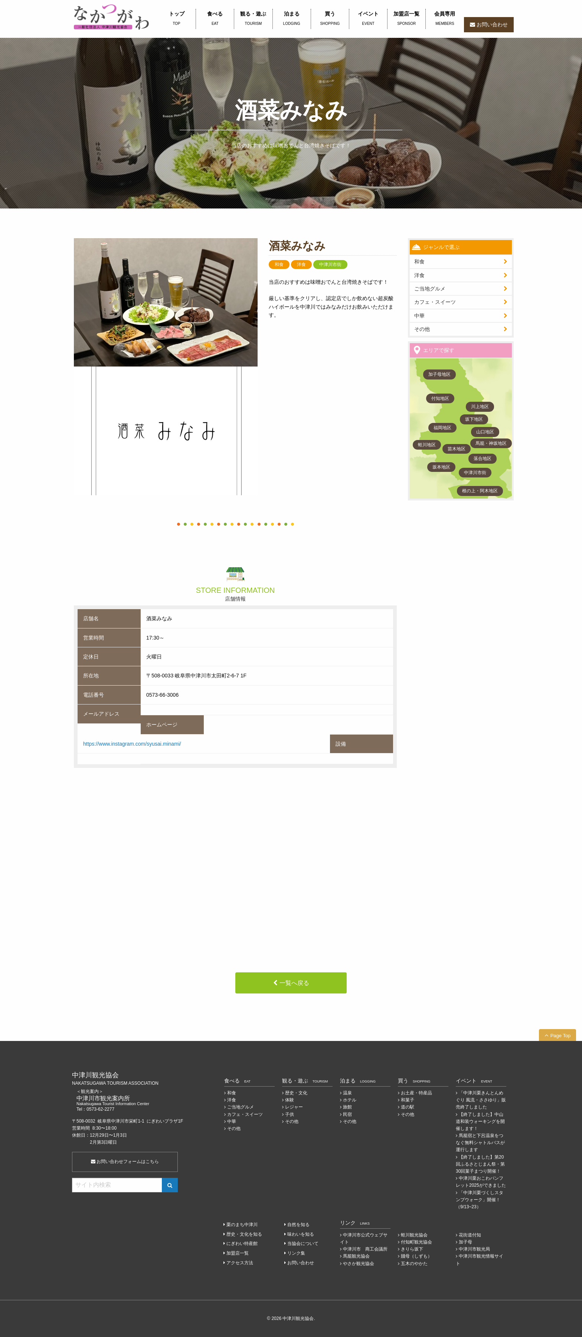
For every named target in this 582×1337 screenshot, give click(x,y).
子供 (289, 1114)
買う (330, 19)
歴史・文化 (296, 1092)
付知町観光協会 (416, 1242)
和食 (419, 262)
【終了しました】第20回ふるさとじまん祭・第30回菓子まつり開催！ (480, 1164)
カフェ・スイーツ (435, 302)
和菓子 (407, 1100)
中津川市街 (475, 472)
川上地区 (480, 406)
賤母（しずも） (416, 1256)
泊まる (292, 19)
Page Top (560, 1035)
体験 (289, 1100)
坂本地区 (441, 467)
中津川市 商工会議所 (365, 1249)
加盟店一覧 (406, 19)
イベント (368, 19)
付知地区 (440, 398)
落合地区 (482, 458)
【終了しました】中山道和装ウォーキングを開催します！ (480, 1121)
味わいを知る (300, 1234)
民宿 (347, 1114)
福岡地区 (442, 427)
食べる (215, 19)
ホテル (349, 1100)
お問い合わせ (492, 24)
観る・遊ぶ (253, 19)
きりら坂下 (412, 1249)
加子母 (465, 1242)
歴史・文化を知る (244, 1234)
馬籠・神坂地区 (491, 443)
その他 (422, 329)
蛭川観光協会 (414, 1235)
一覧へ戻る (294, 983)
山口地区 (485, 431)
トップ (176, 19)
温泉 (347, 1092)
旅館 (347, 1107)
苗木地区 (456, 448)
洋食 (419, 275)
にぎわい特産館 (242, 1243)
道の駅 (407, 1107)
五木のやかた (414, 1263)
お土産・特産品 (416, 1092)
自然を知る (298, 1224)
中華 (419, 316)
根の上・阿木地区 (480, 490)
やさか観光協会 (358, 1263)
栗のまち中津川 (242, 1224)
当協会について (302, 1243)
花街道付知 (470, 1235)
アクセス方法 (239, 1262)
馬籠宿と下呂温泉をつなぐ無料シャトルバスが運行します (480, 1142)
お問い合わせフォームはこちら (125, 1161)
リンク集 (296, 1253)
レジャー (294, 1107)
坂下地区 (474, 419)
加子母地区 (439, 374)
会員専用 (445, 19)
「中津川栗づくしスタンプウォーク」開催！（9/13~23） (479, 1199)
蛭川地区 (427, 444)
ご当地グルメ (429, 289)
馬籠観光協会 (356, 1256)
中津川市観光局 (474, 1249)
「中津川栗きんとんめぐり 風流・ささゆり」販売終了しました (481, 1100)
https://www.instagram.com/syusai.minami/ (132, 744)
